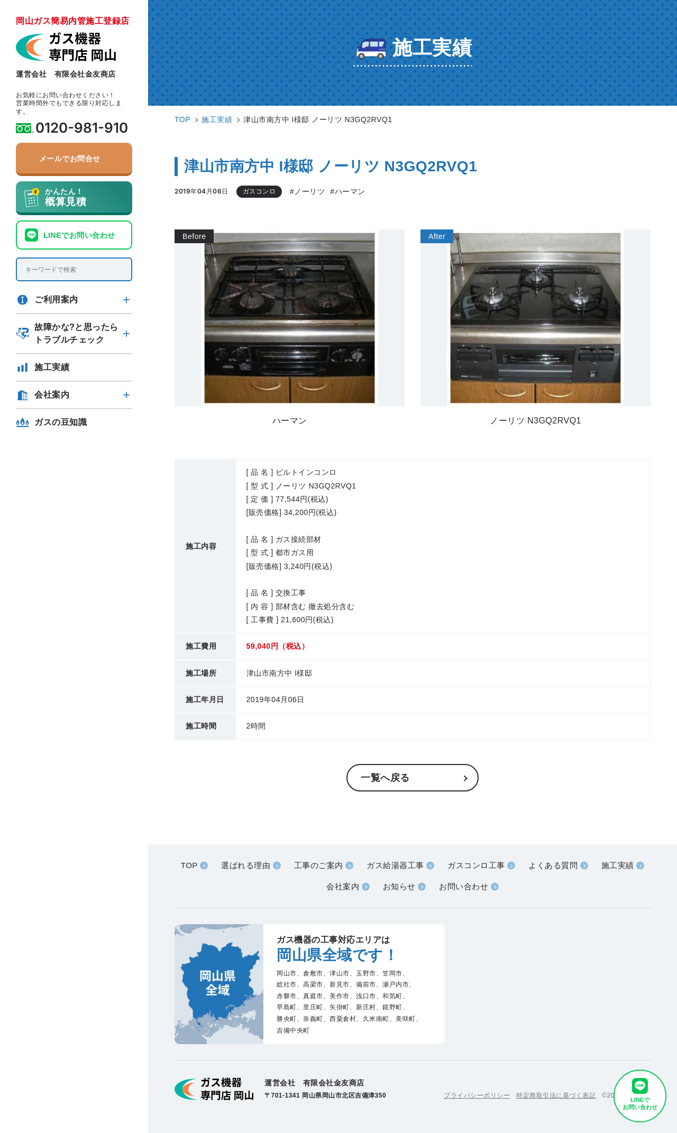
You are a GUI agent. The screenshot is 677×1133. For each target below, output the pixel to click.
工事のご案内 (318, 865)
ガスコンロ (259, 191)
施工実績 (51, 367)
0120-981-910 (81, 128)
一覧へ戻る (385, 777)
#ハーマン (347, 191)
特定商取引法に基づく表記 (556, 1095)
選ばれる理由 (245, 865)
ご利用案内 (56, 299)
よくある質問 (553, 865)
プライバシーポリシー (477, 1095)
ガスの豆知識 (60, 422)
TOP (189, 865)
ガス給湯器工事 (395, 865)
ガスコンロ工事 (476, 865)
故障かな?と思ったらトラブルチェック (76, 333)
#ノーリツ (307, 191)
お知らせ (399, 886)
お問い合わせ (463, 886)
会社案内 (51, 394)
